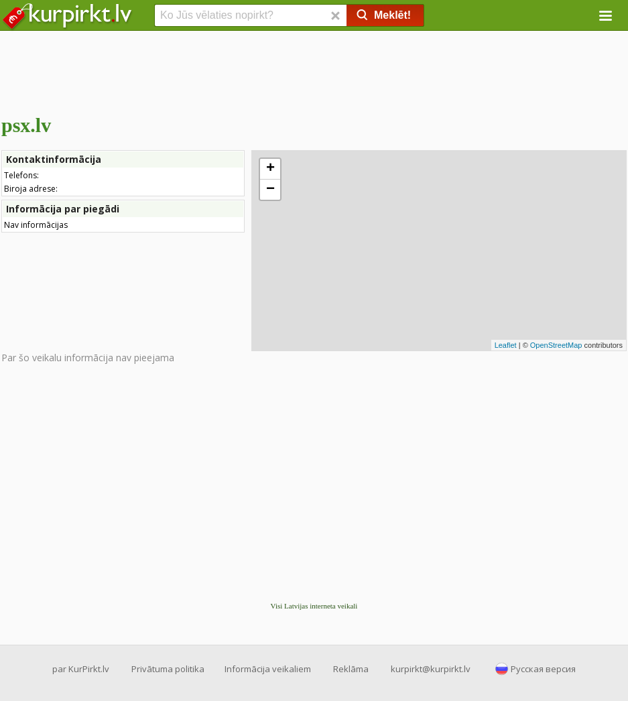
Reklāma (351, 669)
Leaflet (506, 345)
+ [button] (270, 169)
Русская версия (543, 669)
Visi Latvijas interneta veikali (314, 606)
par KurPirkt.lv (80, 669)
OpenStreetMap (556, 345)
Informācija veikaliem (268, 669)
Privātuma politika (167, 669)
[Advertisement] (314, 70)
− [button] (270, 190)
